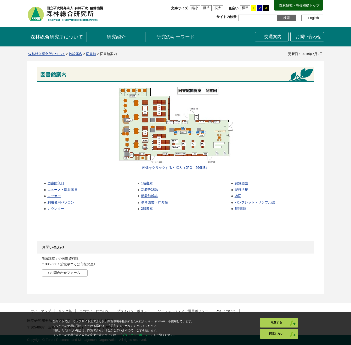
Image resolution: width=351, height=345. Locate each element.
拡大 (218, 8)
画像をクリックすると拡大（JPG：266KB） (175, 168)
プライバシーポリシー (133, 311)
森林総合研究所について (46, 54)
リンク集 (65, 311)
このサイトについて (94, 311)
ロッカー (54, 196)
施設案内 (75, 54)
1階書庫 (147, 183)
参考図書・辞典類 (154, 202)
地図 (238, 196)
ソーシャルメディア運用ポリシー (183, 311)
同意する (276, 322)
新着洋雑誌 (149, 190)
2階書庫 (147, 208)
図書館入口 (55, 183)
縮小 (195, 8)
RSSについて (225, 311)
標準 (206, 8)
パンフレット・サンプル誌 (255, 202)
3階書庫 (241, 208)
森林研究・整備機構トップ (299, 5)
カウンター (55, 208)
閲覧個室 (241, 183)
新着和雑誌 (149, 196)
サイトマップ (41, 311)
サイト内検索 (226, 17)
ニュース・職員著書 (62, 190)
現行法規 (241, 190)
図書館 (91, 54)
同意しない (276, 333)
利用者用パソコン (60, 202)
